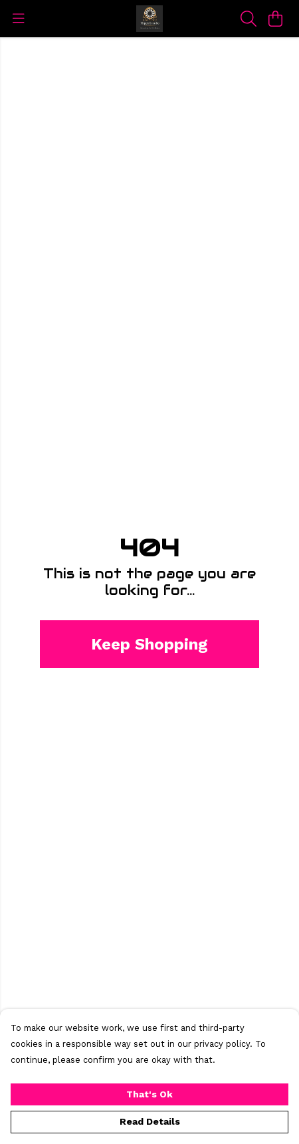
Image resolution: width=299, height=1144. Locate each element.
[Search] (248, 18)
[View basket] (275, 18)
